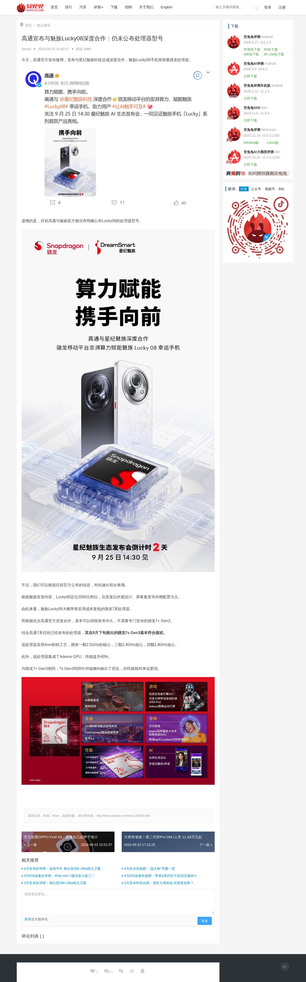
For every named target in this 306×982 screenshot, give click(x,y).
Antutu (26, 49)
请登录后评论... (118, 901)
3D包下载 (270, 49)
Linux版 (272, 142)
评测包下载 (252, 49)
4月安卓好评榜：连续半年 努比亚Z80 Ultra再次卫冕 (62, 868)
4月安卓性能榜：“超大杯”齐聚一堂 (149, 868)
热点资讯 (43, 25)
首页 (26, 25)
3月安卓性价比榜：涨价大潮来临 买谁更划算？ (159, 883)
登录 (267, 7)
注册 (282, 7)
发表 (204, 921)
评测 (98, 7)
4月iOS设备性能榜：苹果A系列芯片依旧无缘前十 (160, 876)
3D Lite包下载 (273, 54)
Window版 (251, 142)
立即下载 (250, 76)
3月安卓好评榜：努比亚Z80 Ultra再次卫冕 (55, 883)
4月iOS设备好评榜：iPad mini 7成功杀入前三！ (59, 876)
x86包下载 (251, 54)
